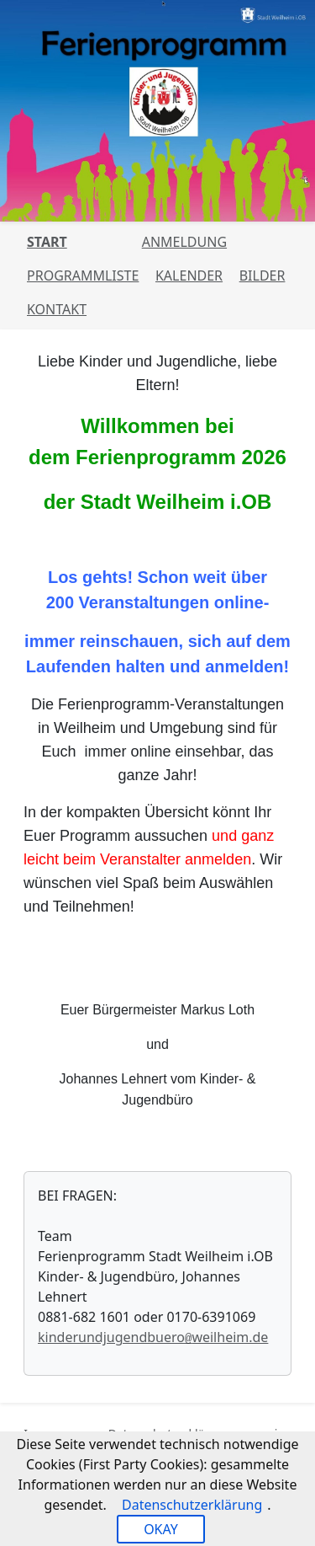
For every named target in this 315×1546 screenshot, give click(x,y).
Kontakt (57, 309)
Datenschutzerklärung (192, 1504)
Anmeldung (184, 242)
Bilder (262, 275)
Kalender (189, 275)
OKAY (161, 1529)
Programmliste (83, 275)
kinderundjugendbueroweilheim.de (153, 1337)
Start (47, 242)
